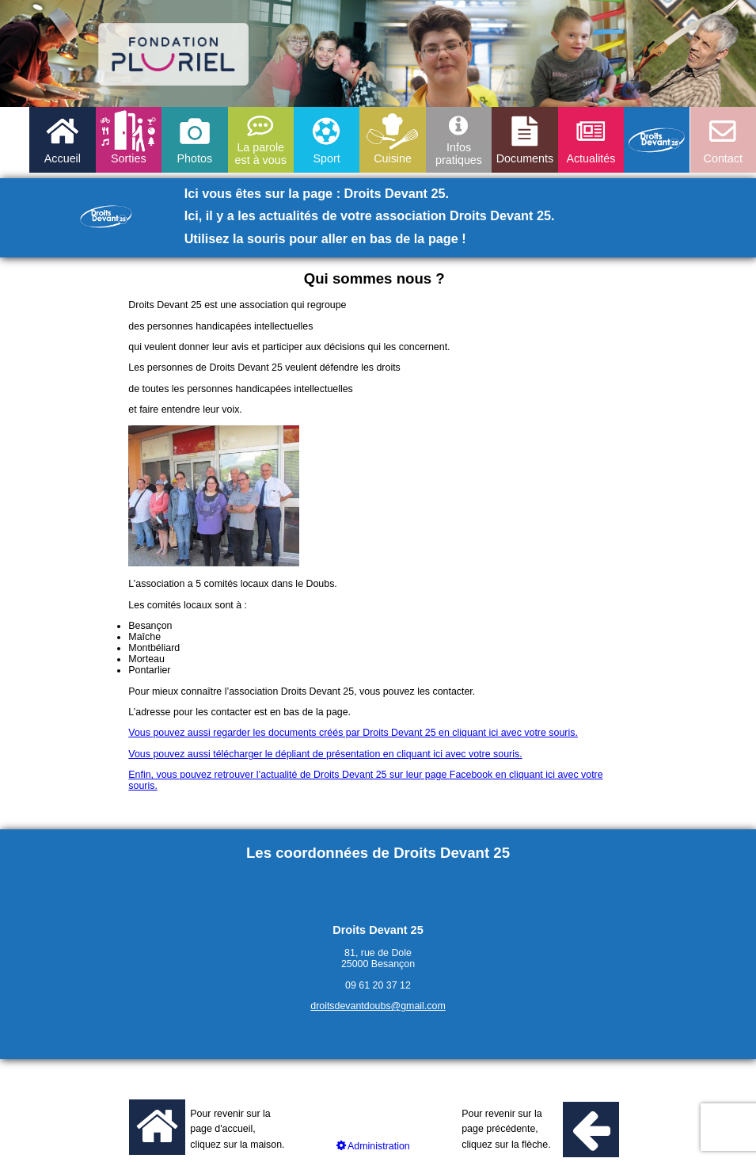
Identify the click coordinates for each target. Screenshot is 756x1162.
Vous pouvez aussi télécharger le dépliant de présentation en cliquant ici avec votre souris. (325, 754)
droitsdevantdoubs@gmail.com (378, 1006)
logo (173, 54)
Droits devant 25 (657, 140)
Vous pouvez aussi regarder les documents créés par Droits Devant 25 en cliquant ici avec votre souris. (353, 732)
